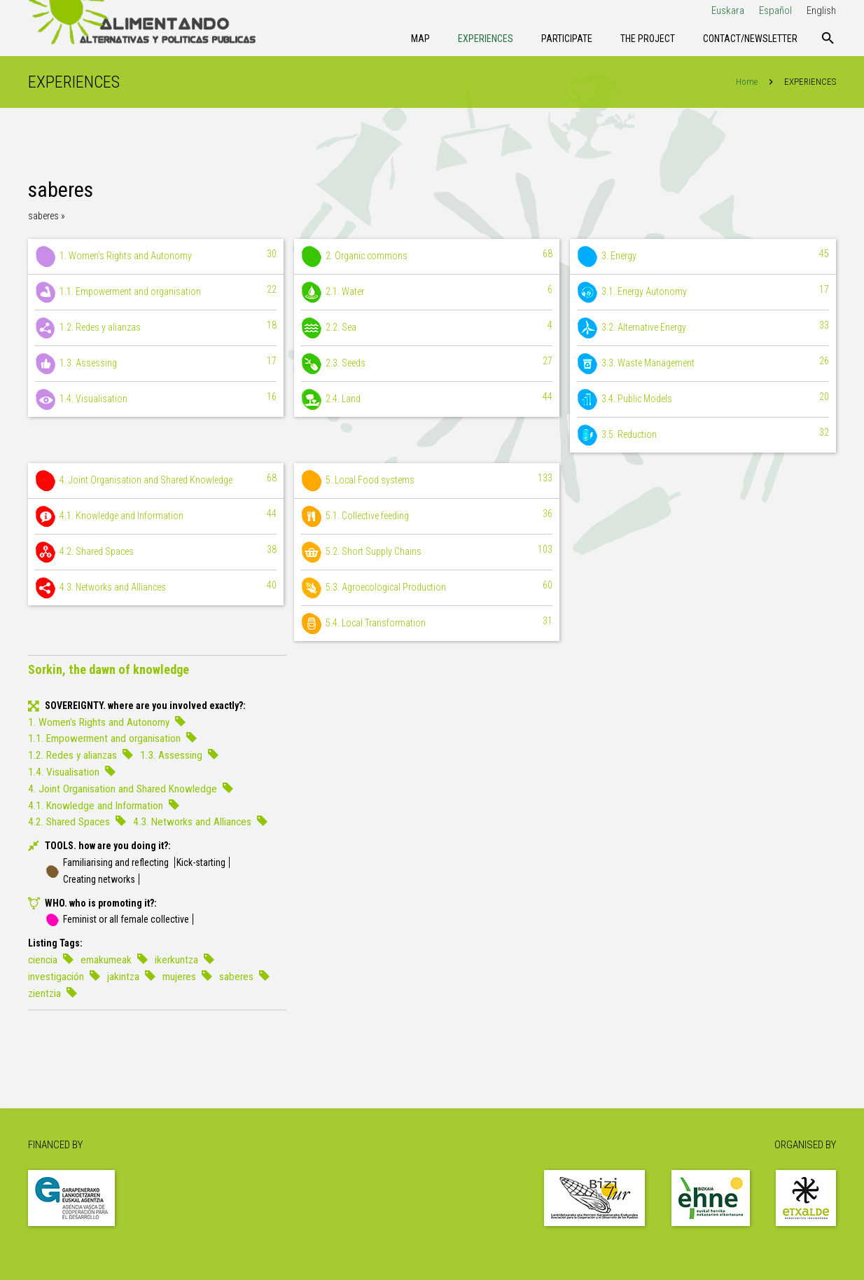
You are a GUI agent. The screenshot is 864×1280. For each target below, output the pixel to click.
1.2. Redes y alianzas (156, 327)
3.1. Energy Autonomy (703, 292)
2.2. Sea (427, 327)
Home (747, 81)
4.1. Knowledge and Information (156, 516)
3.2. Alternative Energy (703, 327)
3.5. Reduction (703, 435)
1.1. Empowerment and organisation (156, 292)
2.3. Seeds (427, 363)
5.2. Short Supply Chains (427, 552)
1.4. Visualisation (156, 399)
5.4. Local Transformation (427, 623)
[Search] (827, 38)
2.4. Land (427, 399)
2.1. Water (427, 292)
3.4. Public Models (703, 399)
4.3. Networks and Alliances (156, 587)
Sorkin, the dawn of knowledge (108, 669)
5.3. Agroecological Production (427, 587)
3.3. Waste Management (703, 363)
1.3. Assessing (156, 363)
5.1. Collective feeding (427, 516)
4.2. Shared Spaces (156, 552)
